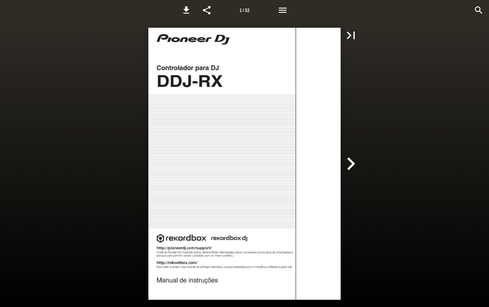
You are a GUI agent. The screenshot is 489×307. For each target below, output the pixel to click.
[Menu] (282, 10)
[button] (186, 10)
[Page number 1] (244, 10)
